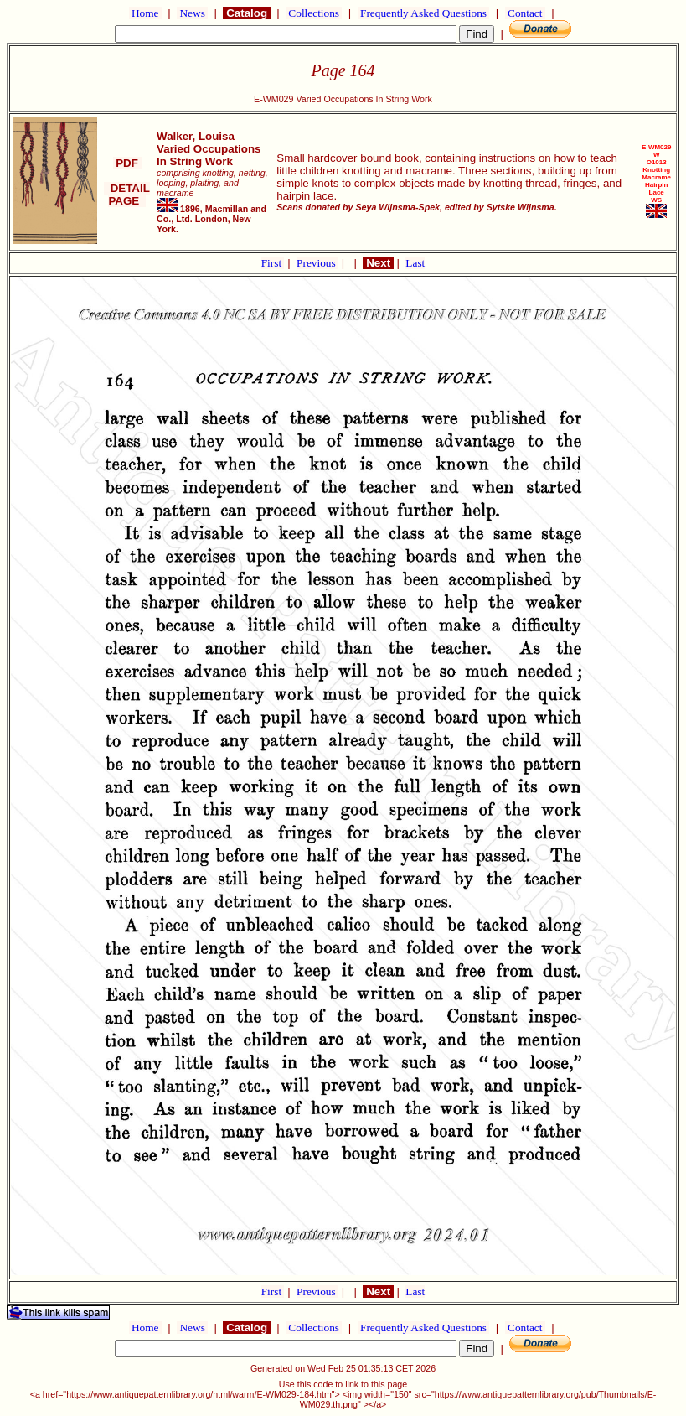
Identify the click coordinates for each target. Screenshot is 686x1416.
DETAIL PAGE (127, 194)
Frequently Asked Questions (424, 13)
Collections (314, 13)
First (273, 263)
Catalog (246, 13)
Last (415, 263)
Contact (525, 13)
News (192, 13)
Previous (317, 263)
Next (378, 263)
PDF (127, 163)
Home (145, 13)
